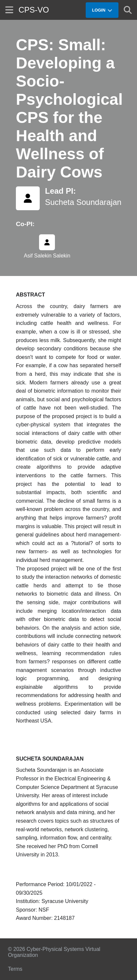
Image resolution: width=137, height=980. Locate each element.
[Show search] (128, 10)
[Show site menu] (9, 9)
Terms (15, 969)
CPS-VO (34, 9)
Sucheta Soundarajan (83, 202)
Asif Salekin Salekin (47, 255)
